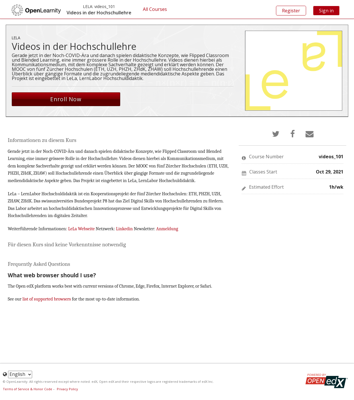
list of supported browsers (46, 299)
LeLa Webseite (82, 228)
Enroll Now (65, 99)
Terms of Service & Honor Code (27, 389)
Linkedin (125, 228)
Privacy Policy (67, 389)
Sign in (326, 10)
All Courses (155, 9)
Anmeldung (167, 228)
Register (291, 10)
